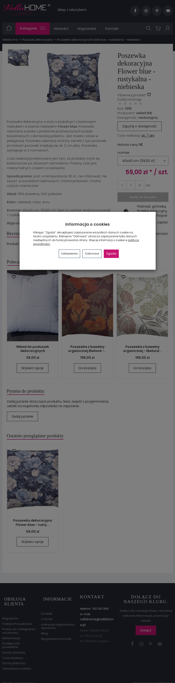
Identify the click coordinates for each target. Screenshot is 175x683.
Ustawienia (69, 253)
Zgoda (111, 253)
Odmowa (92, 253)
